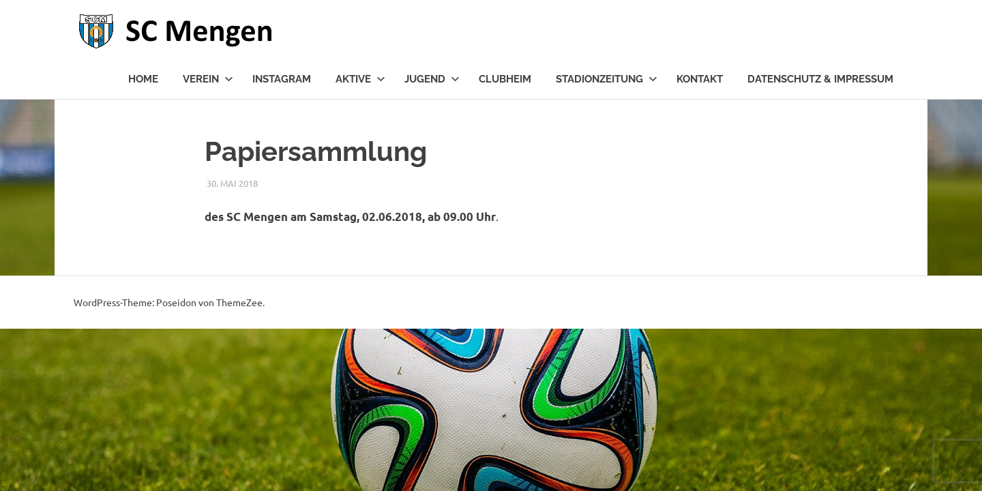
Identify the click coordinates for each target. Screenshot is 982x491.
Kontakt (699, 79)
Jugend (432, 79)
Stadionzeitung (606, 79)
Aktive (360, 79)
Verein (208, 79)
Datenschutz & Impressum (820, 79)
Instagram (281, 79)
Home (143, 79)
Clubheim (505, 79)
